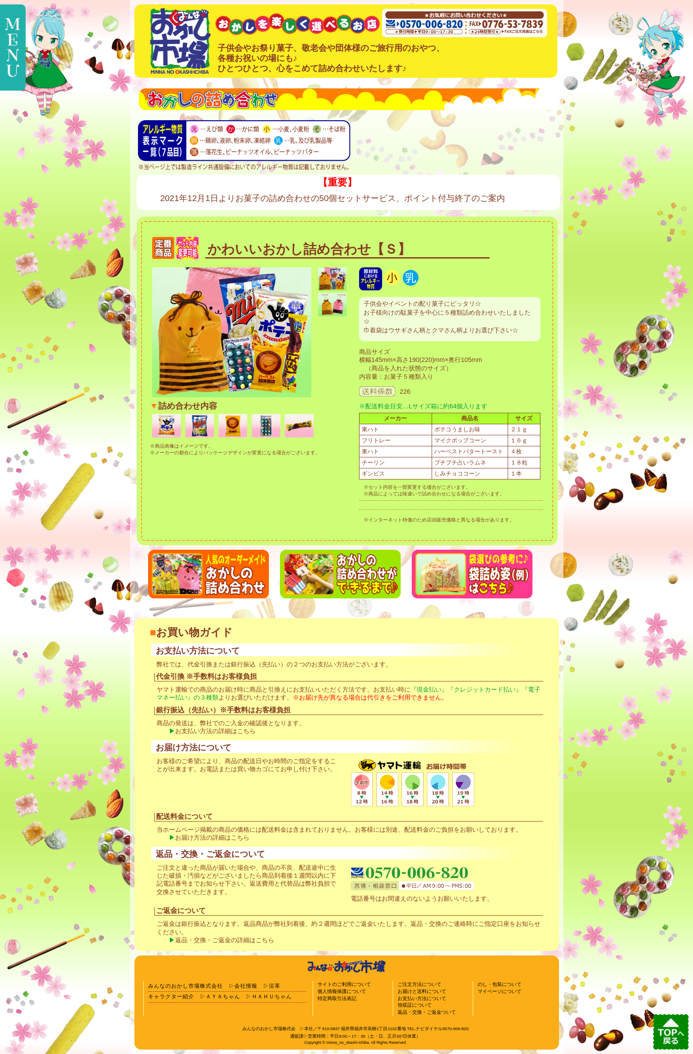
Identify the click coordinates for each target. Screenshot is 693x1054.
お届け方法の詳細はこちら (212, 837)
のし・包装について (499, 984)
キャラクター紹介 (171, 996)
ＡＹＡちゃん (223, 996)
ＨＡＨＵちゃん (272, 996)
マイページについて (499, 991)
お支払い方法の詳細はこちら (215, 731)
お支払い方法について (422, 998)
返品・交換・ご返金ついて (427, 1012)
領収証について (415, 1005)
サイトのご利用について (344, 984)
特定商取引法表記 (337, 998)
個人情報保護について (342, 991)
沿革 (274, 986)
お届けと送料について (422, 991)
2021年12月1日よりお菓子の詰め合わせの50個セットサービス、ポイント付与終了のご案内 (332, 198)
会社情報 (245, 986)
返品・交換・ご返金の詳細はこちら (224, 940)
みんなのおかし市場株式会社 (185, 986)
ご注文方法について (419, 984)
